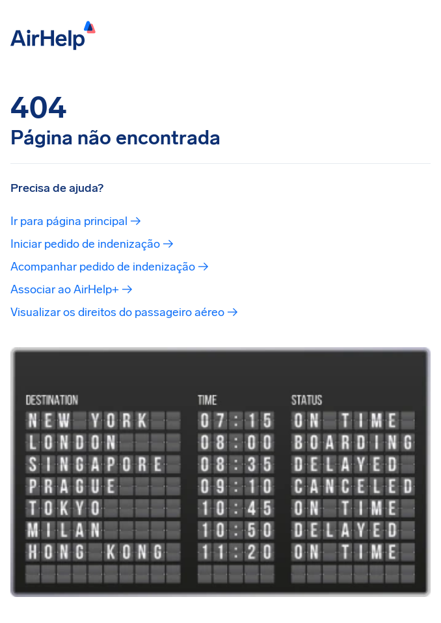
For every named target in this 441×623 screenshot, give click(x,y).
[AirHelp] (53, 34)
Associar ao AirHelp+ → (71, 289)
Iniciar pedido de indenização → (92, 244)
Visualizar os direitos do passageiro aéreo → (124, 312)
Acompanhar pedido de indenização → (109, 266)
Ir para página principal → (75, 221)
